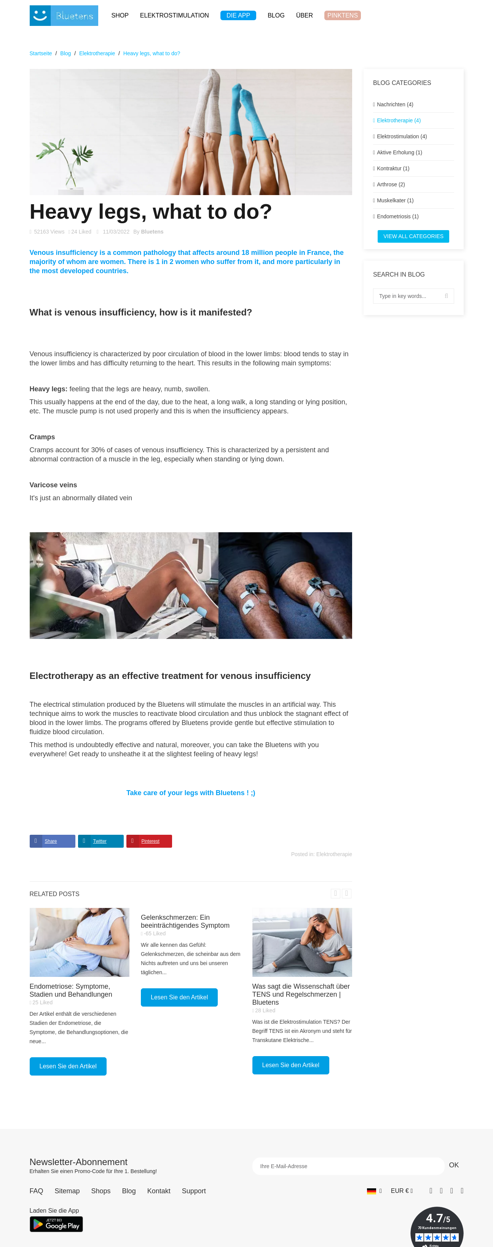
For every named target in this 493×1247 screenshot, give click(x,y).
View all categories (413, 236)
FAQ (36, 1191)
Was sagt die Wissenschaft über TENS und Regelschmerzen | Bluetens (301, 994)
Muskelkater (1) (395, 200)
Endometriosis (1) (398, 216)
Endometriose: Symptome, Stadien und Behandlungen (71, 990)
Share (51, 841)
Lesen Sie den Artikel (68, 1066)
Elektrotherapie (334, 854)
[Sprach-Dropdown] (374, 1191)
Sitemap (67, 1191)
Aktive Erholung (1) (399, 152)
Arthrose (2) (391, 184)
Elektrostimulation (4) (402, 136)
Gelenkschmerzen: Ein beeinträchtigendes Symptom (185, 921)
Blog (129, 1191)
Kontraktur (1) (393, 168)
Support (194, 1191)
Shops (101, 1191)
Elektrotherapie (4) (399, 120)
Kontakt (159, 1191)
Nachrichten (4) (395, 104)
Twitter (100, 841)
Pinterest (151, 841)
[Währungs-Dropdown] (402, 1191)
